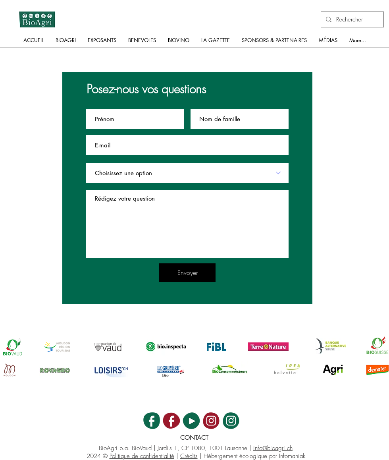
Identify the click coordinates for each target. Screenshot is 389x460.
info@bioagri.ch (273, 448)
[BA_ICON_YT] (191, 420)
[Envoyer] (187, 272)
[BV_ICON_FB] (171, 420)
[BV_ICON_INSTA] (211, 420)
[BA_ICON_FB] (151, 420)
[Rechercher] (351, 19)
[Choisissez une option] (187, 173)
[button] (66, 42)
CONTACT (194, 438)
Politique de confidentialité (142, 456)
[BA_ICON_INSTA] (231, 420)
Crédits (189, 456)
